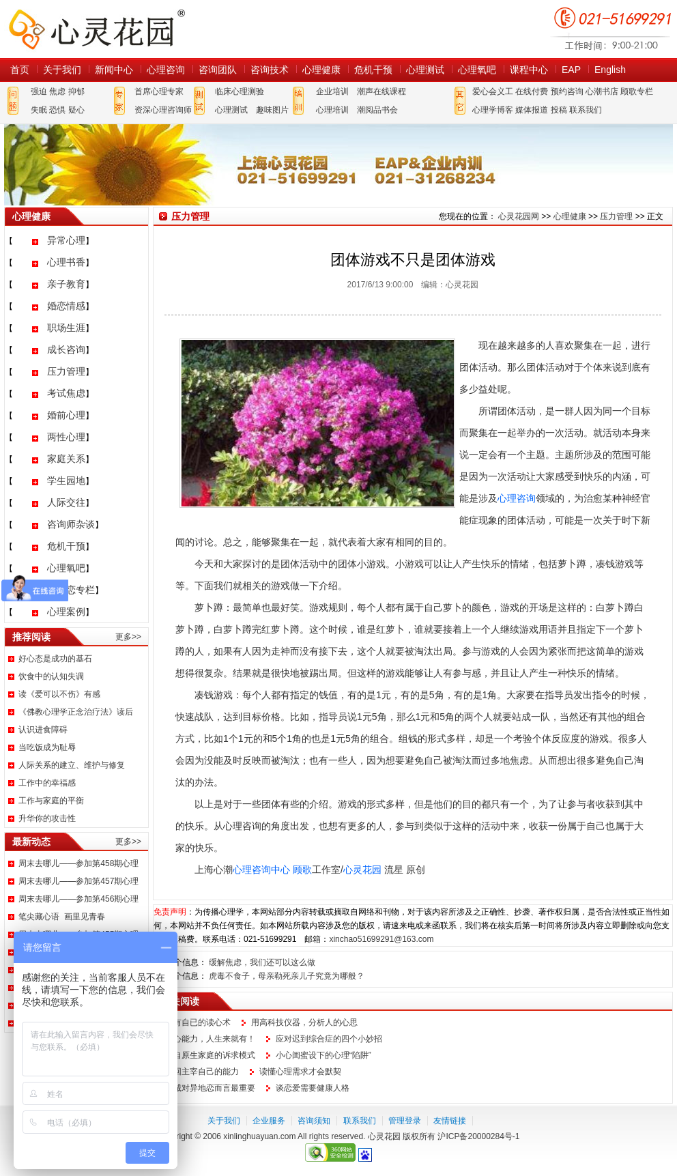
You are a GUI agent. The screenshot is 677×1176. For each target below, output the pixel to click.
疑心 (76, 110)
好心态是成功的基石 (55, 658)
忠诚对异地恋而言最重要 (210, 1088)
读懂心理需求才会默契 (300, 1071)
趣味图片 (272, 110)
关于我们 (62, 69)
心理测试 (425, 69)
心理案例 (66, 611)
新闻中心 (114, 69)
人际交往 (66, 502)
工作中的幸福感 (47, 783)
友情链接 (449, 1120)
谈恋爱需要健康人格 (312, 1088)
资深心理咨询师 (163, 110)
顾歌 (302, 869)
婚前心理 (66, 415)
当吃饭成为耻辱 (47, 747)
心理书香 (66, 262)
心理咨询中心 (261, 869)
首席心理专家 (159, 91)
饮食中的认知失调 (51, 676)
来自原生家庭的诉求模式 (210, 1055)
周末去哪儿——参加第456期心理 (78, 899)
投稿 (559, 110)
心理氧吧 (477, 69)
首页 (19, 69)
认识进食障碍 (43, 729)
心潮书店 (602, 91)
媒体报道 (531, 110)
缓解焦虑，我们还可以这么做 (262, 962)
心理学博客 (492, 110)
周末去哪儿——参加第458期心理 (78, 863)
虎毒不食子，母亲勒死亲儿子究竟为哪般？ (286, 976)
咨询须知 (314, 1120)
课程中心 (529, 69)
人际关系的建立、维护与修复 (71, 765)
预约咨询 (567, 91)
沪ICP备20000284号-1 (478, 1136)
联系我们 (585, 110)
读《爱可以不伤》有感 (59, 694)
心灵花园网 (96, 29)
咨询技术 (269, 69)
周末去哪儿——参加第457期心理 (78, 881)
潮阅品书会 (377, 110)
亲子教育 (66, 283)
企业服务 (269, 1120)
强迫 (39, 91)
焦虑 (57, 91)
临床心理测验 (239, 91)
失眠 (39, 110)
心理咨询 (166, 69)
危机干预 (373, 69)
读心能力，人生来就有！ (210, 1039)
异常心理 (66, 240)
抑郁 (76, 91)
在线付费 (531, 91)
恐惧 (57, 110)
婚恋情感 (66, 305)
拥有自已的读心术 (198, 1022)
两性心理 (66, 436)
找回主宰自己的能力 (202, 1071)
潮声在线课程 (381, 91)
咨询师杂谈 (71, 524)
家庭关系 (66, 458)
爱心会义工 (492, 91)
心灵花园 (362, 869)
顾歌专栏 (636, 91)
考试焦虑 (66, 393)
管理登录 (404, 1120)
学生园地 (66, 480)
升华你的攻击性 (47, 818)
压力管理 (66, 371)
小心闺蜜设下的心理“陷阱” (323, 1055)
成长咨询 (66, 349)
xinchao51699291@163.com (381, 939)
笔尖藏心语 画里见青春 (61, 916)
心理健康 (321, 69)
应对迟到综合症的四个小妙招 (329, 1039)
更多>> (128, 637)
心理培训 (332, 110)
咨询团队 (218, 69)
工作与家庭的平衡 (51, 800)
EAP (571, 69)
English (610, 69)
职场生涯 (66, 327)
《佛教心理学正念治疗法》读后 (75, 712)
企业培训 (332, 91)
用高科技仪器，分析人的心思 (304, 1022)
